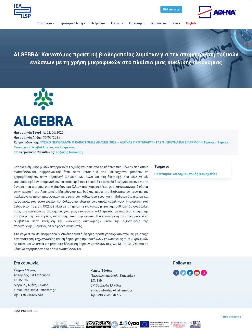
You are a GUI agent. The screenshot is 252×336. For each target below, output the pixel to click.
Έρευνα (117, 23)
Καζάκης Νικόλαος (69, 152)
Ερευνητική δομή (72, 23)
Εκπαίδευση (158, 23)
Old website (171, 9)
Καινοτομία (137, 23)
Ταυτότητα (46, 23)
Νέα (176, 23)
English (191, 23)
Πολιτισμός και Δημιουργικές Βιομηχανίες (185, 174)
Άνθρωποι (98, 23)
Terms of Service (231, 317)
